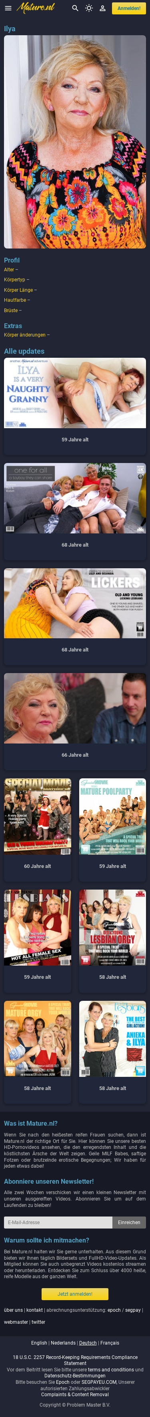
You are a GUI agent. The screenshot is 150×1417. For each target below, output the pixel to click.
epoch (114, 1310)
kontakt (34, 1310)
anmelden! (129, 8)
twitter (38, 1322)
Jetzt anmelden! (75, 1294)
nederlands (63, 1343)
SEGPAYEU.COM (99, 1382)
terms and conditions (111, 1370)
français (109, 1343)
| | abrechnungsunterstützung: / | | (73, 1316)
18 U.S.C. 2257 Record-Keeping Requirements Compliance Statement (75, 1361)
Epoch (63, 1382)
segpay (133, 1310)
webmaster (16, 1322)
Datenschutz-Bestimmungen (75, 1376)
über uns (13, 1310)
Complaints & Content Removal (75, 1394)
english (39, 1343)
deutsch (88, 1343)
